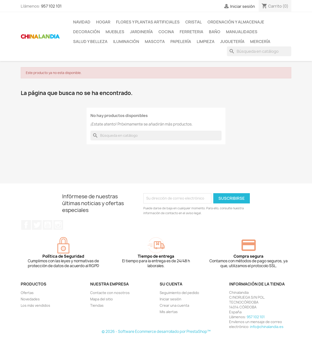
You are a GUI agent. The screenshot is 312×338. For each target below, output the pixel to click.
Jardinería (141, 31)
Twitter (37, 225)
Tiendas (97, 305)
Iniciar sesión (170, 299)
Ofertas (27, 292)
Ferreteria (191, 31)
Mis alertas (169, 311)
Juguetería (232, 41)
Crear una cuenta (174, 305)
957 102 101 (51, 6)
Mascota (155, 41)
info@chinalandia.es (266, 326)
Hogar (103, 22)
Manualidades (241, 31)
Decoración (86, 31)
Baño (214, 31)
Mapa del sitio (101, 299)
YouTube (47, 225)
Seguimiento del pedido (179, 292)
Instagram (58, 225)
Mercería (260, 41)
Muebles (115, 31)
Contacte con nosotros (110, 292)
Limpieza (205, 41)
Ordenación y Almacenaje (235, 22)
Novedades (30, 299)
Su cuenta (171, 284)
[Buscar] (259, 51)
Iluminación (126, 41)
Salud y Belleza (90, 41)
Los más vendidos (35, 305)
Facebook (26, 225)
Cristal (193, 22)
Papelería (180, 41)
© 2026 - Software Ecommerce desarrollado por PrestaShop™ (156, 331)
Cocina (166, 31)
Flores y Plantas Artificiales (148, 22)
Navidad (81, 22)
